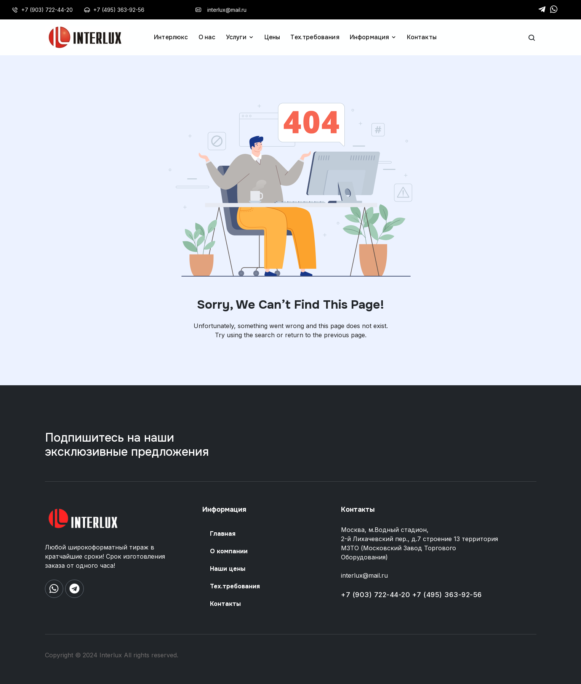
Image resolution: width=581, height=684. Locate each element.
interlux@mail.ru (364, 575)
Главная (222, 534)
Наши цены (227, 569)
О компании (229, 551)
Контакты (225, 604)
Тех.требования (235, 586)
